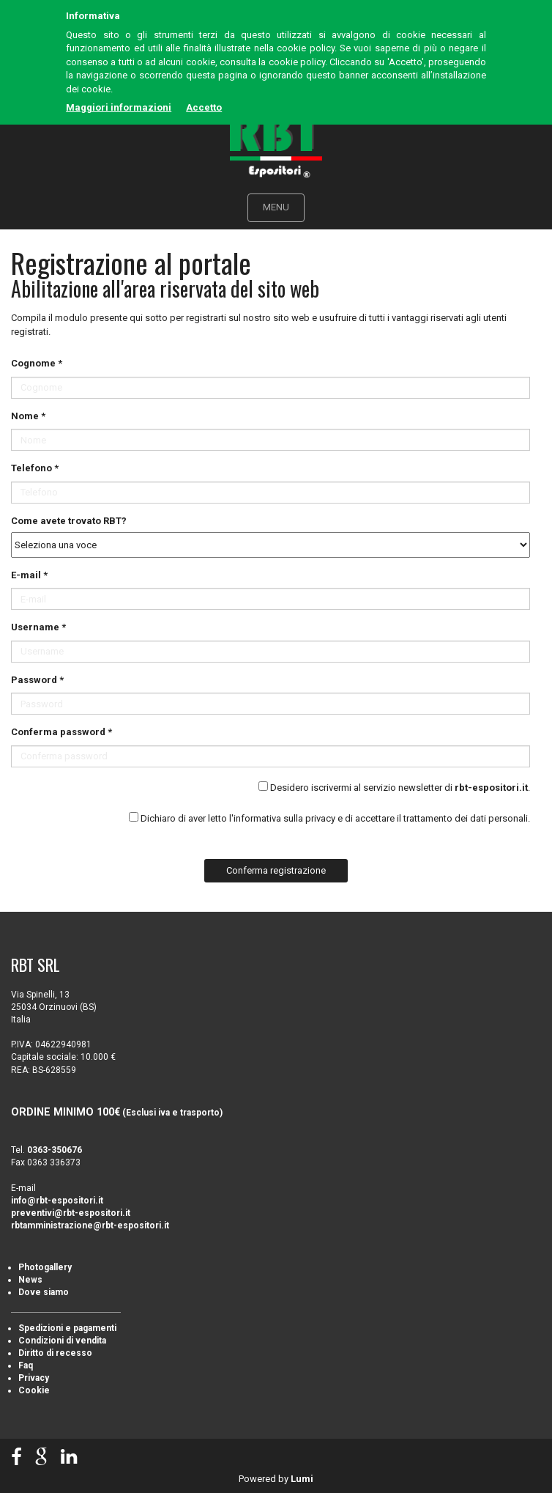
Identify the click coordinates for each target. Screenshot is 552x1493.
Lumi (302, 1478)
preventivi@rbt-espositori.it (70, 1213)
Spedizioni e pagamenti (67, 1328)
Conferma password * (61, 731)
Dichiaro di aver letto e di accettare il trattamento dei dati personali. (335, 818)
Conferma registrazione (276, 870)
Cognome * (36, 363)
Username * (38, 627)
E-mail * (29, 574)
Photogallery (45, 1267)
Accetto (204, 107)
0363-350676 (54, 1150)
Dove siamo (43, 1292)
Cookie (34, 1390)
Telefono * (35, 467)
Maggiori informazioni (118, 107)
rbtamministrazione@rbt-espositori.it (90, 1225)
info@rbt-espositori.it (57, 1200)
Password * (37, 679)
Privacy (33, 1378)
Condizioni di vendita (62, 1340)
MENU (276, 207)
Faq (25, 1365)
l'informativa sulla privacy (282, 818)
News (30, 1280)
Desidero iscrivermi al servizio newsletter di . (400, 787)
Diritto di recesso (55, 1353)
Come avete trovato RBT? (69, 520)
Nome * (28, 415)
